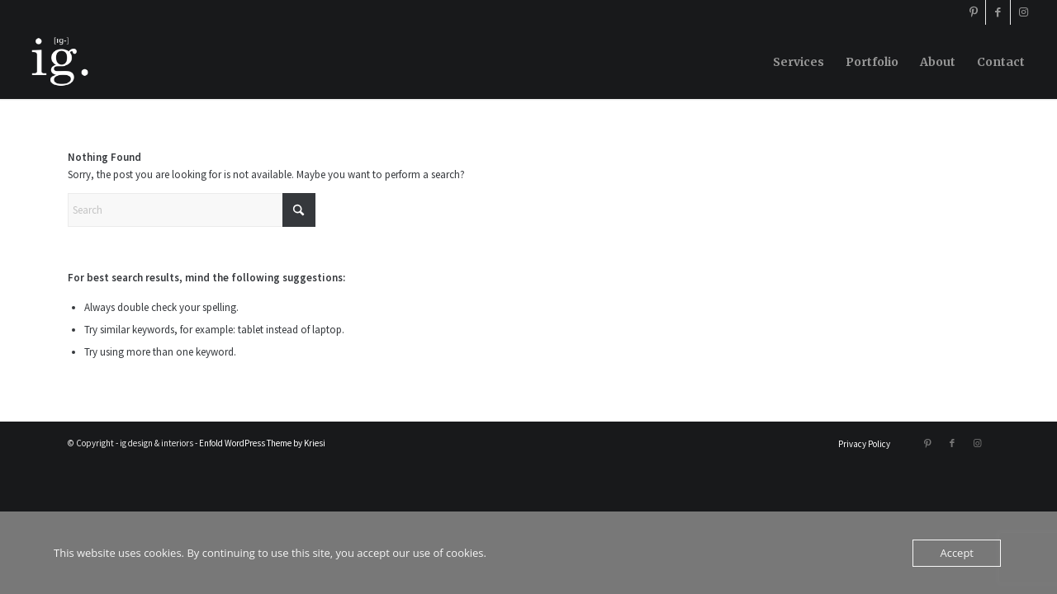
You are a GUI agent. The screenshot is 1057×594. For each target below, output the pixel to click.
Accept (957, 552)
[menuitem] (798, 62)
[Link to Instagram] (1023, 12)
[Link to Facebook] (998, 12)
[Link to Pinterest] (973, 12)
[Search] (191, 210)
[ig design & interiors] (58, 62)
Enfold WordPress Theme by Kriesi (262, 443)
